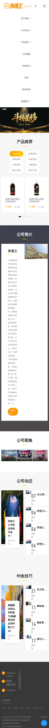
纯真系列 (32, 159)
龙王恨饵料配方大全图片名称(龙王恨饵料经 (42, 589)
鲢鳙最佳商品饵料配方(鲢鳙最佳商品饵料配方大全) (12, 618)
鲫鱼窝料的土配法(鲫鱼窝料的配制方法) (42, 622)
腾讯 (10, 708)
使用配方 (26, 101)
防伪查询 (26, 89)
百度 (3, 708)
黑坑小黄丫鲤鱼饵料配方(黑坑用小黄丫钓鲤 (42, 639)
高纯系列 (16, 159)
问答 (26, 78)
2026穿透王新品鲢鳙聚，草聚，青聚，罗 (42, 494)
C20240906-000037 (14, 726)
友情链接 (6, 700)
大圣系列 (16, 165)
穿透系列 (32, 154)
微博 (28, 708)
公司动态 (26, 30)
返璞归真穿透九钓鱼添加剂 (12, 200)
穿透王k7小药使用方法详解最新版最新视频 (42, 511)
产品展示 (26, 42)
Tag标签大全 (37, 708)
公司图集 (26, 54)
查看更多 (12, 411)
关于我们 (26, 18)
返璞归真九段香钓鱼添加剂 (36, 200)
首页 (26, 6)
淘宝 (22, 708)
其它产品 (32, 170)
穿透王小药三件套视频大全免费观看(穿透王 (42, 527)
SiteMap (44, 717)
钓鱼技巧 (26, 66)
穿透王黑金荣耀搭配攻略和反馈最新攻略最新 (42, 544)
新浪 (16, 708)
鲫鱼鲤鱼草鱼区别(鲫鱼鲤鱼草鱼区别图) (42, 606)
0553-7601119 (10, 683)
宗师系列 (32, 165)
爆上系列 (16, 170)
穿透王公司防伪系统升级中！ (11, 528)
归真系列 (16, 154)
